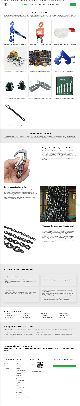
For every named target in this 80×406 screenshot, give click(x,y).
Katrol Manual (19, 394)
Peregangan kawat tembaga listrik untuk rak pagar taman (40, 98)
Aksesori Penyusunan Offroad (22, 397)
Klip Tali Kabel (19, 375)
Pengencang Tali (19, 373)
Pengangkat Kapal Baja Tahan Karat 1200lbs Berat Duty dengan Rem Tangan (19, 71)
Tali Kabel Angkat (44, 315)
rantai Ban (30, 138)
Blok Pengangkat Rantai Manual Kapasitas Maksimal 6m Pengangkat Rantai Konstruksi (21, 44)
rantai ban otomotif (22, 332)
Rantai (36, 15)
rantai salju (54, 156)
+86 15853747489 (36, 369)
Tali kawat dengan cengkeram (64, 315)
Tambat (17, 385)
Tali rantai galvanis (26, 313)
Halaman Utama (24, 4)
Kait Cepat (18, 366)
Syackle (17, 378)
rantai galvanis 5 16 (63, 313)
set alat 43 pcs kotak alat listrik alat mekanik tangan (40, 71)
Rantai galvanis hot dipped (10, 315)
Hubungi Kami (55, 4)
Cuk (17, 363)
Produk (31, 4)
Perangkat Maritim (20, 390)
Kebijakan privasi (61, 401)
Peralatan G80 (19, 382)
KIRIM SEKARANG (64, 366)
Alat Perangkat (19, 392)
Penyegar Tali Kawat (20, 387)
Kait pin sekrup (62, 317)
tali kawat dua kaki (26, 317)
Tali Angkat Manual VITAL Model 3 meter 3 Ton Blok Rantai (40, 44)
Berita (49, 4)
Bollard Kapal (19, 389)
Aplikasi (44, 4)
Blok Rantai (18, 383)
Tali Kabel (18, 368)
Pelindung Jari (19, 371)
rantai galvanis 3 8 (44, 313)
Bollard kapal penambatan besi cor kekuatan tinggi (15, 98)
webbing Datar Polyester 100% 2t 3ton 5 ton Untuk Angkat (64, 44)
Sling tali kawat (26, 315)
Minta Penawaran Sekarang (69, 348)
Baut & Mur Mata (19, 365)
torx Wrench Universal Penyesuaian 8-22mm (15, 125)
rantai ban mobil (24, 192)
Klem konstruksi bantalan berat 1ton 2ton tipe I (64, 71)
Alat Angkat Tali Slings (20, 380)
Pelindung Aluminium (20, 370)
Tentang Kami (38, 4)
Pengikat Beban (19, 377)
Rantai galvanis (8, 313)
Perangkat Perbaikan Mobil (21, 395)
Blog (57, 401)
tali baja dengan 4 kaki (9, 317)
